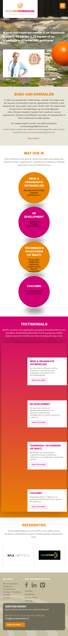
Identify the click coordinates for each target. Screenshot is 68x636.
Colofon (28, 591)
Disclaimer (30, 594)
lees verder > (34, 138)
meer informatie (38, 380)
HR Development (9, 589)
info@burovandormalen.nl (17, 618)
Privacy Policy (31, 598)
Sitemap (28, 601)
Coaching (6, 597)
